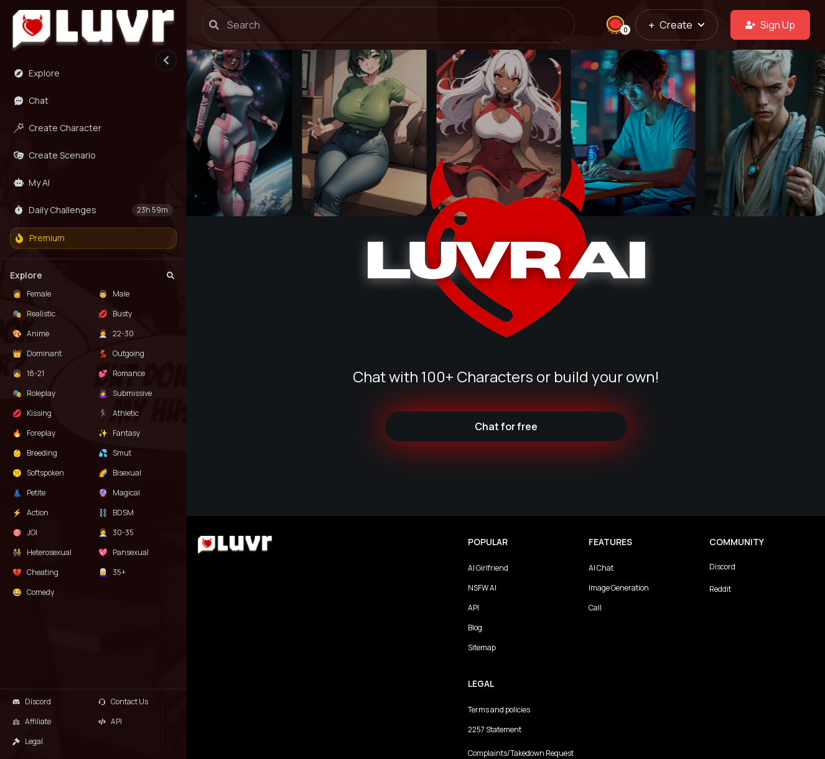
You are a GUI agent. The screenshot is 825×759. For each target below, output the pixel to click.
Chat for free (506, 426)
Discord (722, 566)
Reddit (720, 589)
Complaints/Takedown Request (521, 753)
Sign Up (770, 25)
